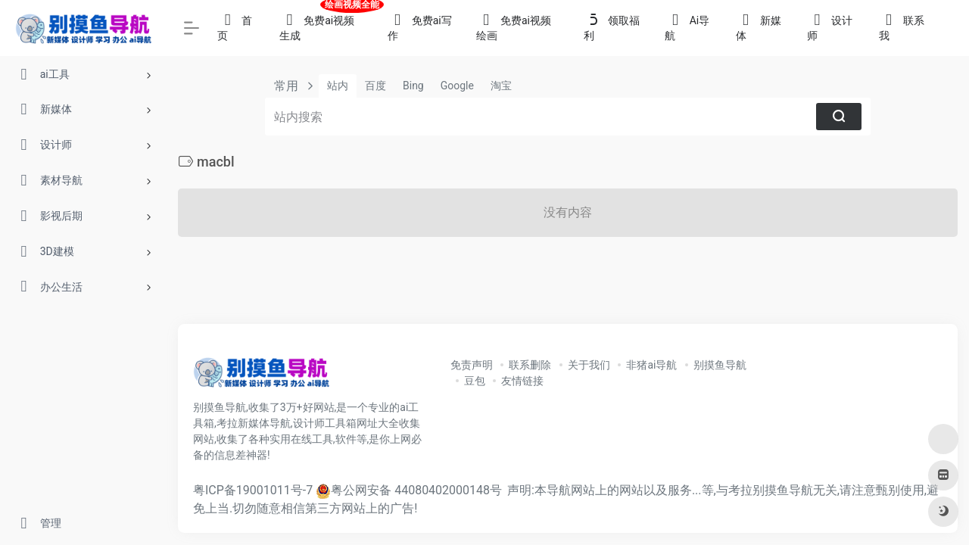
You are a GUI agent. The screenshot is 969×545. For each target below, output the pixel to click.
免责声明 (471, 365)
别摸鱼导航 (719, 365)
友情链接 (522, 381)
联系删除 (530, 365)
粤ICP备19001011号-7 (253, 490)
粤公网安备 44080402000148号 (416, 490)
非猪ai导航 (651, 365)
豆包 (474, 381)
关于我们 (589, 365)
